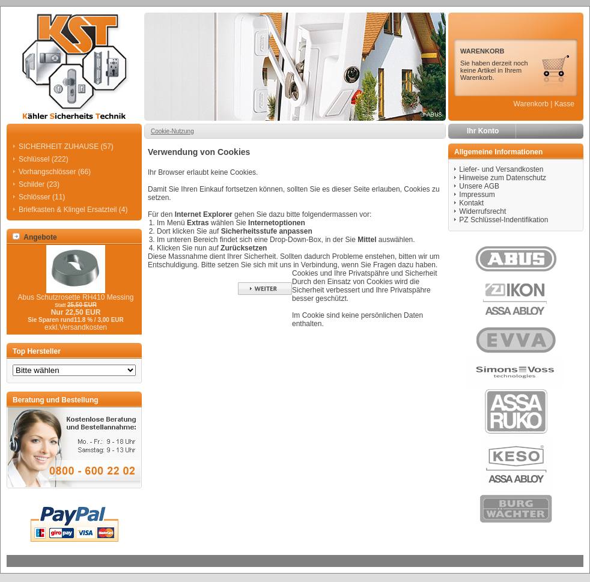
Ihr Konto (483, 131)
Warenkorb (531, 104)
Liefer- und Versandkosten (501, 169)
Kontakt (471, 203)
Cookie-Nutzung (172, 131)
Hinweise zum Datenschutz (502, 178)
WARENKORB (482, 51)
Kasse (564, 104)
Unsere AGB (479, 186)
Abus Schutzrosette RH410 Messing (76, 297)
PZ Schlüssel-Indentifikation (503, 220)
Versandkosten (83, 327)
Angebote (35, 237)
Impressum (476, 194)
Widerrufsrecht (482, 211)
